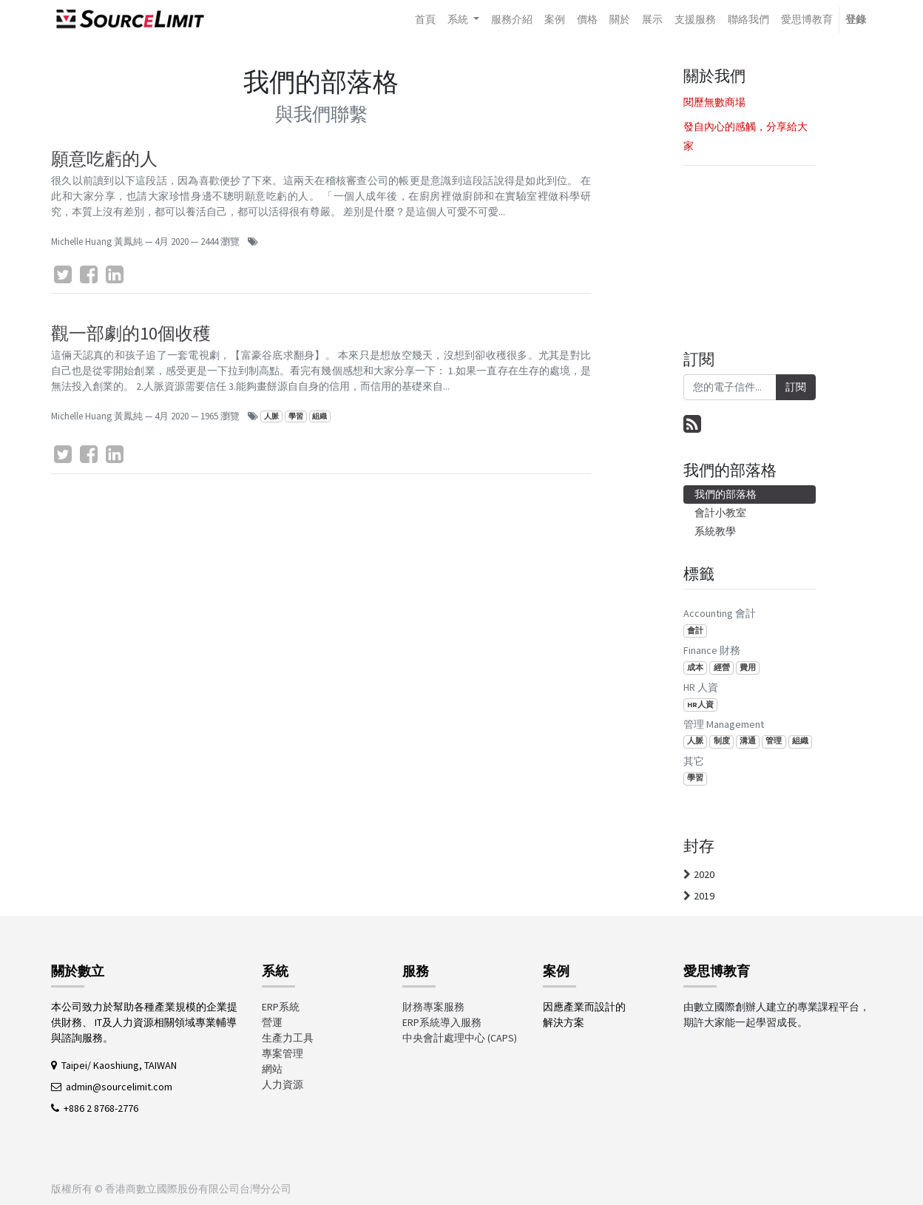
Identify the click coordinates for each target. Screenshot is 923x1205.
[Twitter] (63, 274)
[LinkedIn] (115, 274)
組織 (319, 416)
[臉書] (89, 274)
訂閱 (795, 387)
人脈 (271, 416)
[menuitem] (425, 19)
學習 (295, 416)
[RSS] (692, 424)
